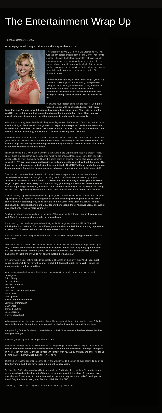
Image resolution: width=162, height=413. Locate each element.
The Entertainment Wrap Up (68, 21)
